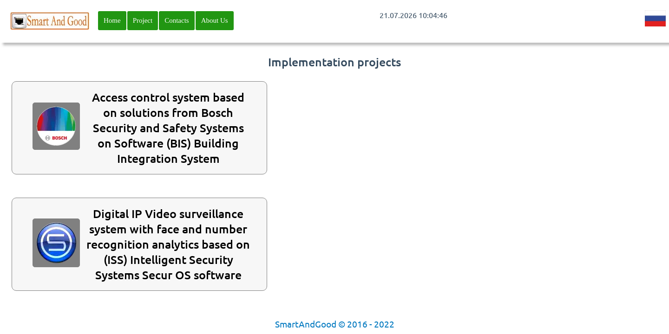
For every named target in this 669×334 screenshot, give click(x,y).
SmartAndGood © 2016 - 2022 (334, 323)
